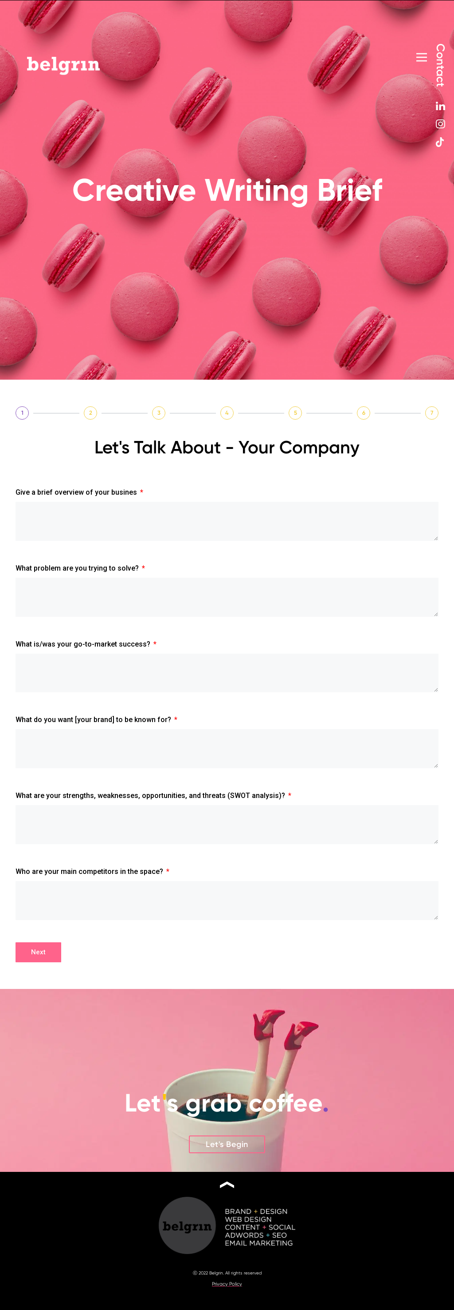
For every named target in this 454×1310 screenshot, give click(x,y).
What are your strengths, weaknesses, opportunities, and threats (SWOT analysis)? (151, 800)
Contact (440, 65)
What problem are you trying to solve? (78, 569)
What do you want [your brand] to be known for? (94, 723)
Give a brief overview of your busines (77, 492)
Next (38, 959)
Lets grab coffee (227, 1110)
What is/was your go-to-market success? (84, 646)
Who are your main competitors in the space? (90, 877)
